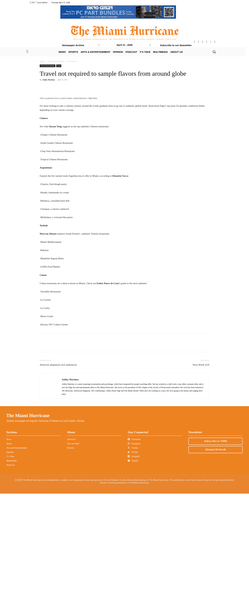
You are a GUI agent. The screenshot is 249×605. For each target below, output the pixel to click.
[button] (214, 51)
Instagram (134, 555)
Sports (9, 555)
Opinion (10, 563)
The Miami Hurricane (28, 526)
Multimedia (11, 572)
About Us (10, 576)
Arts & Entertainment (55, 61)
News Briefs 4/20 (201, 476)
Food (59, 66)
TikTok (133, 563)
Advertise (71, 551)
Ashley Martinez (49, 80)
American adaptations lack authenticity (58, 476)
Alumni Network (215, 561)
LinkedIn (134, 568)
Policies (70, 559)
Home (42, 61)
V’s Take (10, 568)
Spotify (133, 572)
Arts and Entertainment (16, 559)
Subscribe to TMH (215, 552)
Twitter (133, 559)
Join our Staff (73, 555)
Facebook (134, 551)
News (8, 551)
